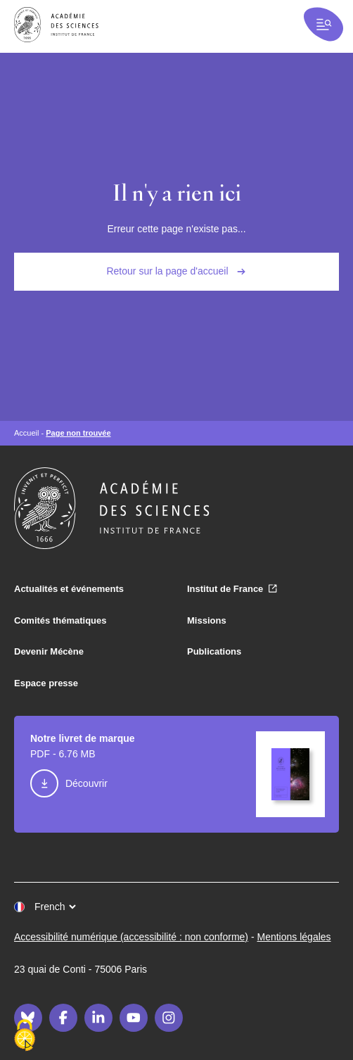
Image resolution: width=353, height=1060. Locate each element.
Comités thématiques (60, 620)
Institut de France (225, 588)
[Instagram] (169, 1018)
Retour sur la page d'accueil (167, 271)
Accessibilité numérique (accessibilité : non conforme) (131, 936)
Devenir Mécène (49, 651)
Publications (214, 651)
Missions (206, 620)
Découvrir (86, 783)
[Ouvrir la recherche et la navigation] (324, 24)
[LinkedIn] (98, 1018)
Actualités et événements (69, 588)
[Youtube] (134, 1018)
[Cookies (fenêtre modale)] (24, 1036)
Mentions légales (294, 936)
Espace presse (46, 683)
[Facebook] (63, 1018)
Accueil (26, 433)
